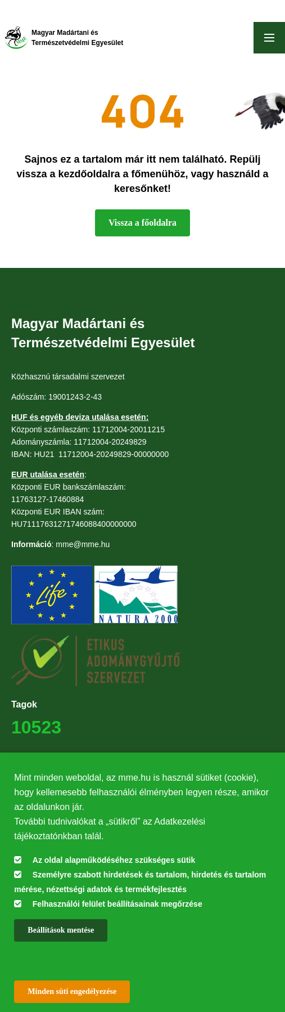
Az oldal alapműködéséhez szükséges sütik (114, 860)
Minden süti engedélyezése (72, 991)
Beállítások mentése (61, 930)
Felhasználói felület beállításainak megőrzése (117, 903)
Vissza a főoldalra (142, 222)
